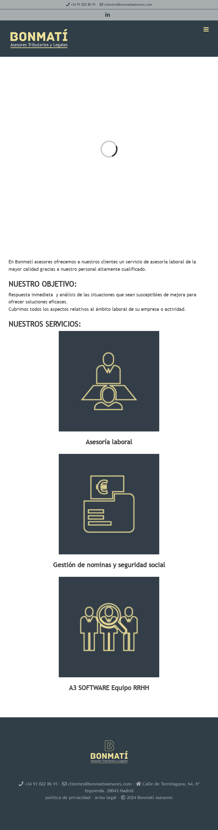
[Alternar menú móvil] (206, 29)
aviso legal (105, 797)
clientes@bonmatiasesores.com (128, 4)
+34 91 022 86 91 (83, 4)
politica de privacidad (67, 797)
